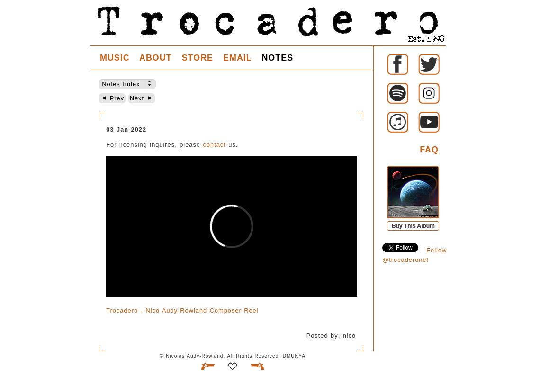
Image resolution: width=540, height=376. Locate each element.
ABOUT (155, 58)
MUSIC (115, 58)
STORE (197, 58)
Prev (112, 98)
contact (214, 144)
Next (141, 98)
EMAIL (237, 58)
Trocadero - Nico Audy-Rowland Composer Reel (182, 310)
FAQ (429, 149)
